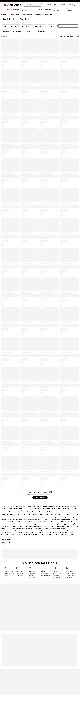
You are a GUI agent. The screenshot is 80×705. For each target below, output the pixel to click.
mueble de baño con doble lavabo (19, 532)
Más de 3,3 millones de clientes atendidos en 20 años (33, 575)
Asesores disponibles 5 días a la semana (46, 573)
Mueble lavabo (37, 14)
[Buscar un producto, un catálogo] (25, 5)
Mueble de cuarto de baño (26, 14)
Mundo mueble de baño (13, 14)
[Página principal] (1, 14)
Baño (4, 14)
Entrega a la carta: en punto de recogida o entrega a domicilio (70, 575)
